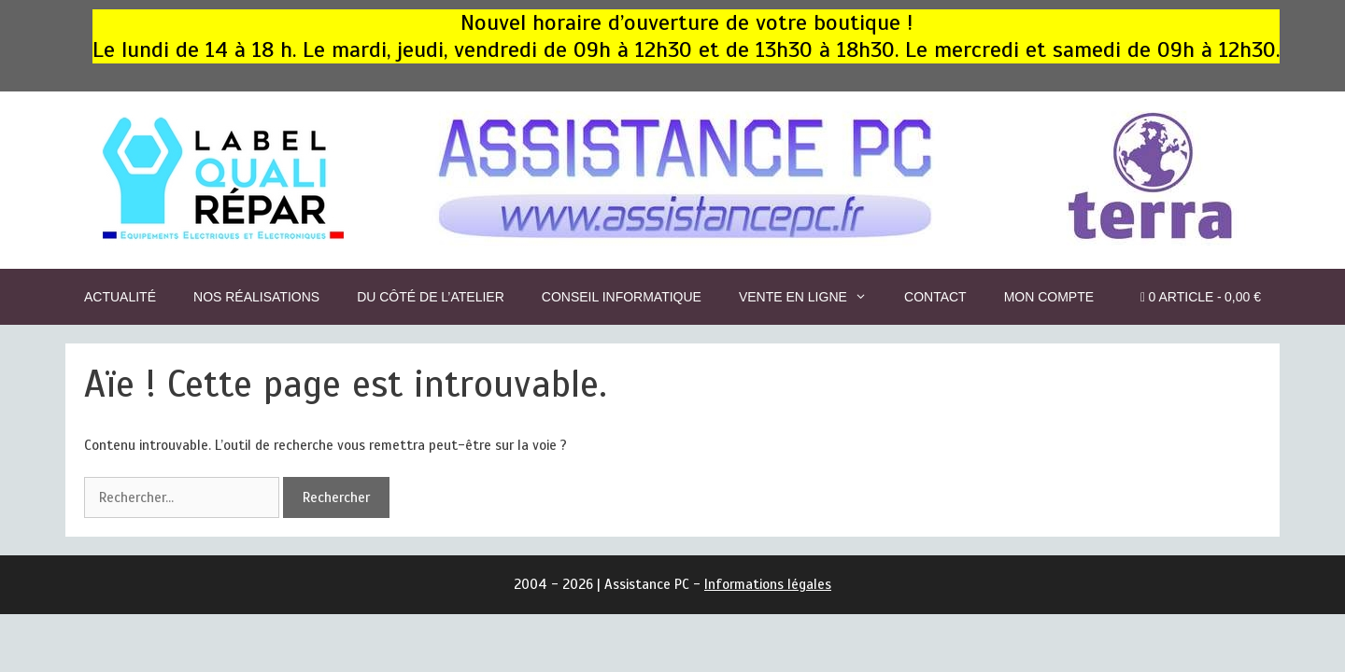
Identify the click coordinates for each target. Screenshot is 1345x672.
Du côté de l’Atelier (430, 296)
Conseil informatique (621, 296)
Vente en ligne (812, 297)
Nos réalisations (256, 296)
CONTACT (935, 296)
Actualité (120, 296)
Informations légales (767, 584)
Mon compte (1049, 296)
